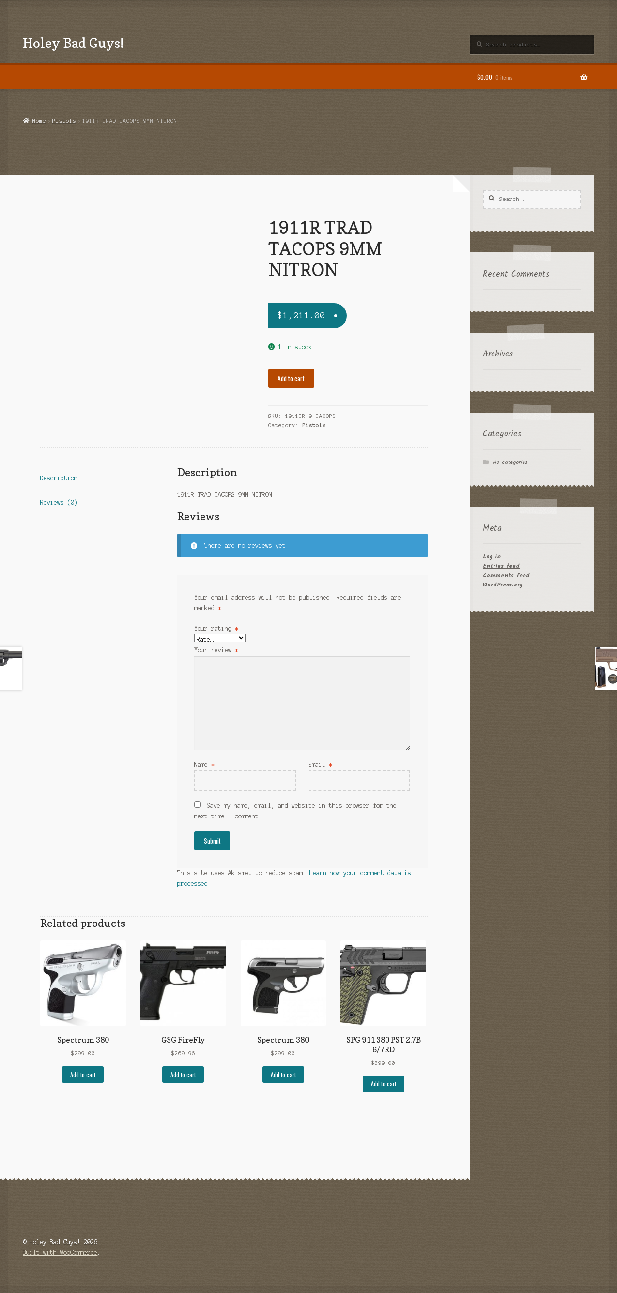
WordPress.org (503, 584)
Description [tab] (58, 478)
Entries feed (501, 565)
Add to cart (291, 378)
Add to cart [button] (82, 1074)
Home (39, 120)
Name (204, 764)
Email (320, 764)
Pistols (64, 120)
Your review (216, 650)
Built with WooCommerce (60, 1252)
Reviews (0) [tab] (58, 502)
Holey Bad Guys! (73, 43)
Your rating (216, 628)
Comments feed (506, 575)
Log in (492, 556)
